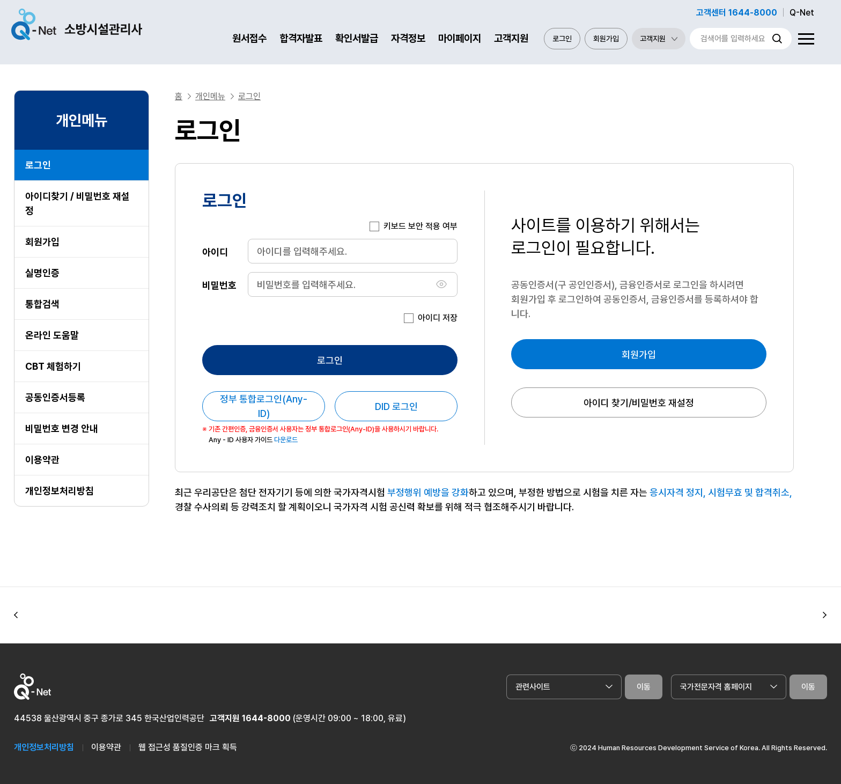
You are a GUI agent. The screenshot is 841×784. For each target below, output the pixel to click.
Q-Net (802, 13)
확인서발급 (356, 38)
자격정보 (408, 38)
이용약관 (42, 459)
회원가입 (606, 38)
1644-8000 (266, 718)
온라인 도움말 (52, 335)
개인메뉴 (210, 96)
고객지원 (511, 38)
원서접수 (249, 38)
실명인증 (42, 273)
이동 (644, 687)
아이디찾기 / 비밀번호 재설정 (77, 203)
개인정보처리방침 (59, 490)
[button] (16, 615)
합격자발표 (300, 38)
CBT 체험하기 (53, 366)
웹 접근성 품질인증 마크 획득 (187, 747)
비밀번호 (219, 284)
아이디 (215, 251)
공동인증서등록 (55, 397)
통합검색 (42, 304)
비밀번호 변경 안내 (61, 428)
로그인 (562, 38)
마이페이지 (459, 38)
